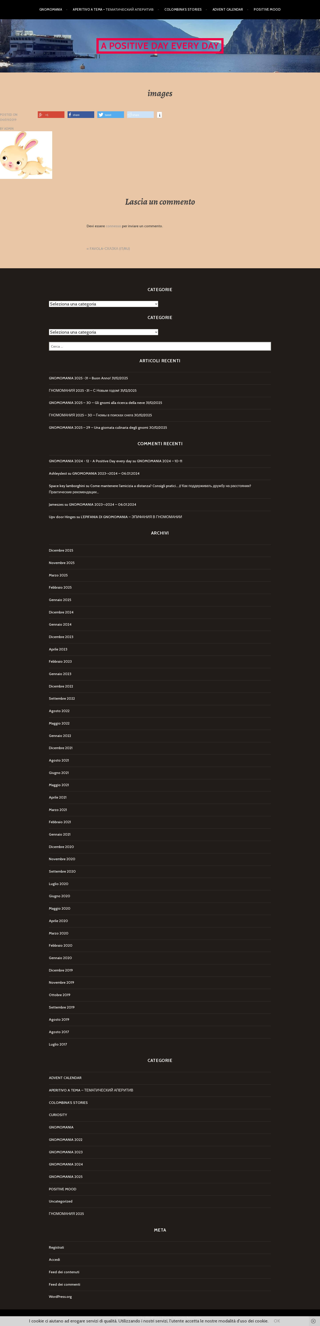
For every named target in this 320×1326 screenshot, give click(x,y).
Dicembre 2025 (61, 550)
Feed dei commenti (64, 1284)
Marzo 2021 (58, 810)
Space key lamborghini (67, 486)
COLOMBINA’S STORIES (183, 10)
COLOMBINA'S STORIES (68, 1103)
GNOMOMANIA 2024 (66, 1164)
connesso (113, 226)
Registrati (56, 1247)
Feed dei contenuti (64, 1272)
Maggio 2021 (59, 785)
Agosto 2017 (59, 1032)
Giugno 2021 (59, 773)
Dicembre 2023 (61, 637)
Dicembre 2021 (60, 748)
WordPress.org (60, 1297)
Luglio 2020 (58, 884)
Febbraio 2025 (60, 587)
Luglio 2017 (58, 1044)
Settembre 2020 (62, 871)
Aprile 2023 (58, 649)
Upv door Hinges (62, 517)
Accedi (54, 1259)
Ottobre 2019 (59, 995)
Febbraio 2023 (60, 661)
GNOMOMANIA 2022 (65, 1140)
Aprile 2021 (57, 797)
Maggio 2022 (59, 723)
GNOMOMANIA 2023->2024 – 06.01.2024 (106, 473)
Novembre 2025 (61, 563)
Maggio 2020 (59, 908)
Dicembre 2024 (61, 612)
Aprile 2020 (58, 921)
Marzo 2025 (58, 575)
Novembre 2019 (61, 982)
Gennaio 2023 (60, 674)
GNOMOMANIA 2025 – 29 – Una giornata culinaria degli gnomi (98, 427)
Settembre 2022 (62, 698)
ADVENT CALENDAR (228, 10)
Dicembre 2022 (61, 686)
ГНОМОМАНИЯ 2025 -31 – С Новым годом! (84, 390)
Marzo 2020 (58, 933)
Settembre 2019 (62, 1007)
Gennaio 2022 (60, 736)
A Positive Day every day (160, 45)
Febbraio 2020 (60, 945)
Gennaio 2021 (59, 834)
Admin (9, 128)
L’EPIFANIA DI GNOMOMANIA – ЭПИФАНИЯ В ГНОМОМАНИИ (131, 517)
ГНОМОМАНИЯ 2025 (66, 1214)
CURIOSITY (58, 1115)
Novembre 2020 (62, 859)
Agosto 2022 (59, 711)
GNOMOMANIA (50, 10)
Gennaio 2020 (60, 958)
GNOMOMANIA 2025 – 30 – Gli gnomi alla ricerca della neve (97, 403)
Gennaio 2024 (60, 624)
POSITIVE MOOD (267, 10)
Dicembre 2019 (61, 970)
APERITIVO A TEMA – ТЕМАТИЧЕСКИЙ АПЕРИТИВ (113, 10)
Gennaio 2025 (60, 600)
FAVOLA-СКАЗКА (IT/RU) (110, 249)
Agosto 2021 (59, 760)
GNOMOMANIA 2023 (66, 1152)
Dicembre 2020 (61, 847)
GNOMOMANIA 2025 (65, 1177)
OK (277, 1321)
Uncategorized (60, 1201)
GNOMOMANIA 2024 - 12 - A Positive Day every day (90, 461)
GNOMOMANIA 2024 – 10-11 (159, 461)
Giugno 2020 (59, 896)
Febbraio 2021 (60, 822)
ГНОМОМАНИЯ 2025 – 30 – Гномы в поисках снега (91, 415)
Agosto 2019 (59, 1019)
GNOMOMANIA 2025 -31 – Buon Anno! (80, 378)
